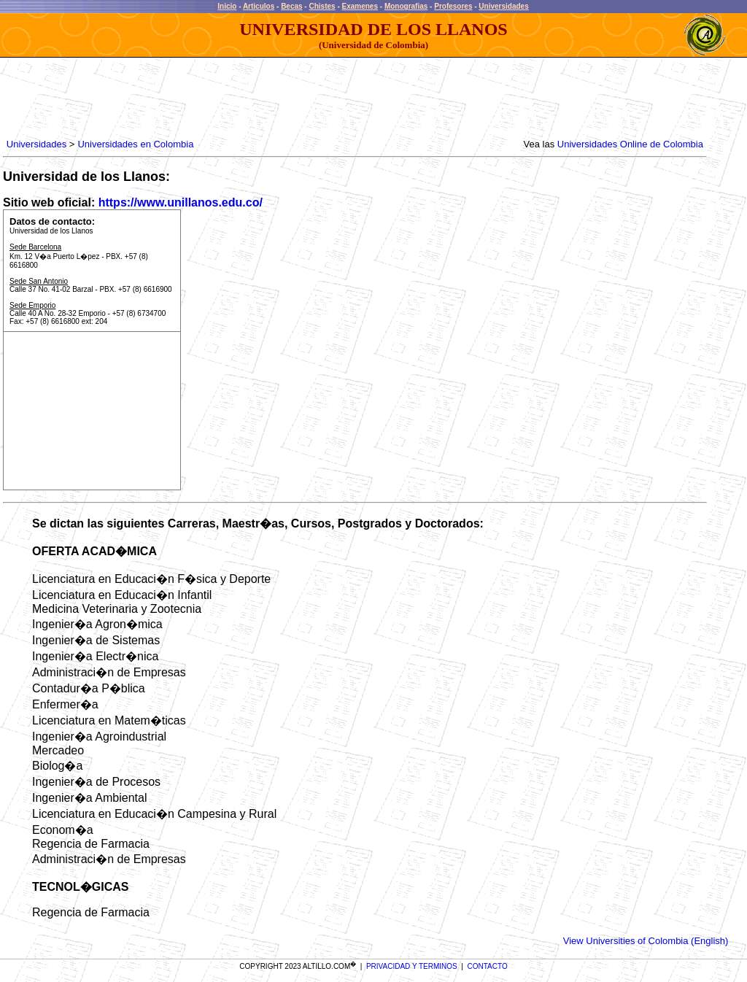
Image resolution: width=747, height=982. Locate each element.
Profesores (453, 6)
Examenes (360, 6)
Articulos (258, 6)
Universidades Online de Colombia (630, 144)
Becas (291, 6)
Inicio (226, 6)
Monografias (405, 6)
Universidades (503, 6)
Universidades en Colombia (135, 144)
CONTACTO (488, 966)
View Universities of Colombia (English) (646, 940)
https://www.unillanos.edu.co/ (180, 202)
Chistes (322, 6)
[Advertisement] (269, 98)
